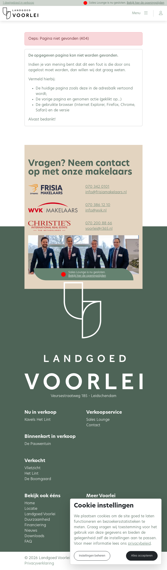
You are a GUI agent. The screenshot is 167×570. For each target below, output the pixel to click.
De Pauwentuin (37, 444)
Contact (93, 425)
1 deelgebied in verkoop (18, 3)
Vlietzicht (32, 468)
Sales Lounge (98, 420)
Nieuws (30, 531)
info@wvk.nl (96, 210)
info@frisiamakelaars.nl (106, 192)
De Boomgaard (37, 479)
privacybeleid (139, 544)
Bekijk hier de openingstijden (145, 3)
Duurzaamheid (37, 520)
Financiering (35, 525)
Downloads (34, 536)
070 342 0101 (97, 187)
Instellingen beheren (92, 555)
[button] (139, 13)
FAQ (28, 542)
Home (29, 503)
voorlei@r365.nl (99, 229)
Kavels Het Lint (37, 420)
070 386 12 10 (97, 205)
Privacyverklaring (39, 563)
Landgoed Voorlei (39, 514)
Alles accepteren (142, 555)
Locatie (30, 509)
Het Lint (31, 474)
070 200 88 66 (98, 223)
